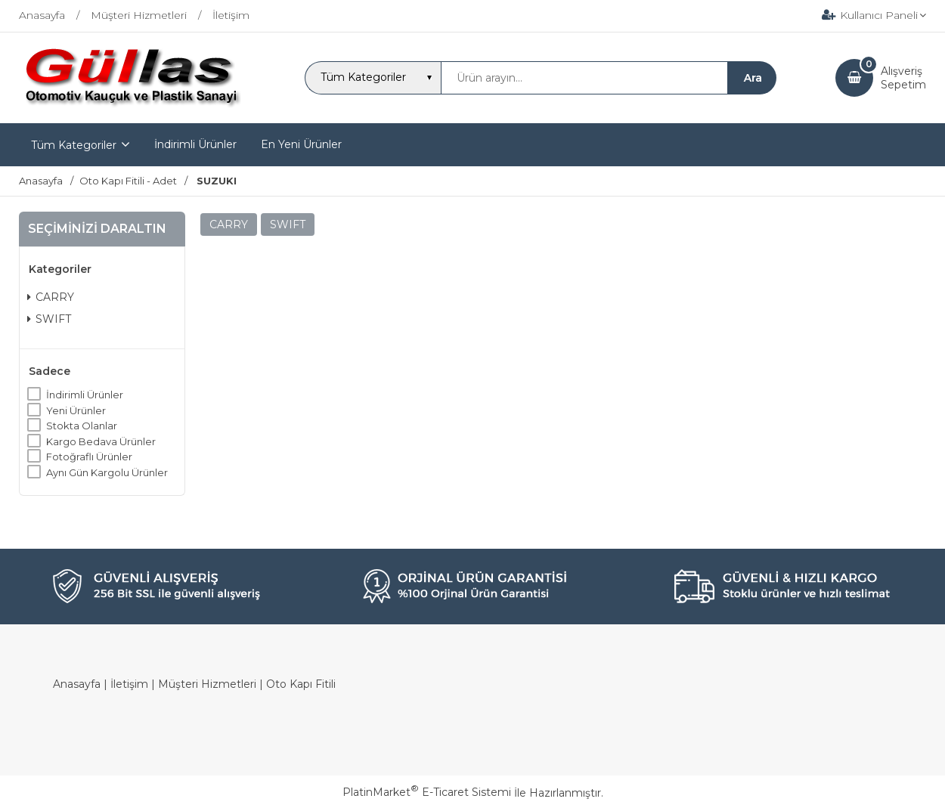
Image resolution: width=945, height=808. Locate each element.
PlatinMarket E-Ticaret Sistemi (426, 792)
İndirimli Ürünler (84, 395)
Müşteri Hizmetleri (207, 684)
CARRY (50, 297)
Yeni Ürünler (76, 410)
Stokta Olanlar (81, 425)
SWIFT (49, 319)
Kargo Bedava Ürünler (101, 441)
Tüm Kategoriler (73, 145)
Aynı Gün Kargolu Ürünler (107, 472)
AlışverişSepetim (903, 77)
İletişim (129, 684)
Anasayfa (77, 684)
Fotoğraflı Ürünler (89, 456)
